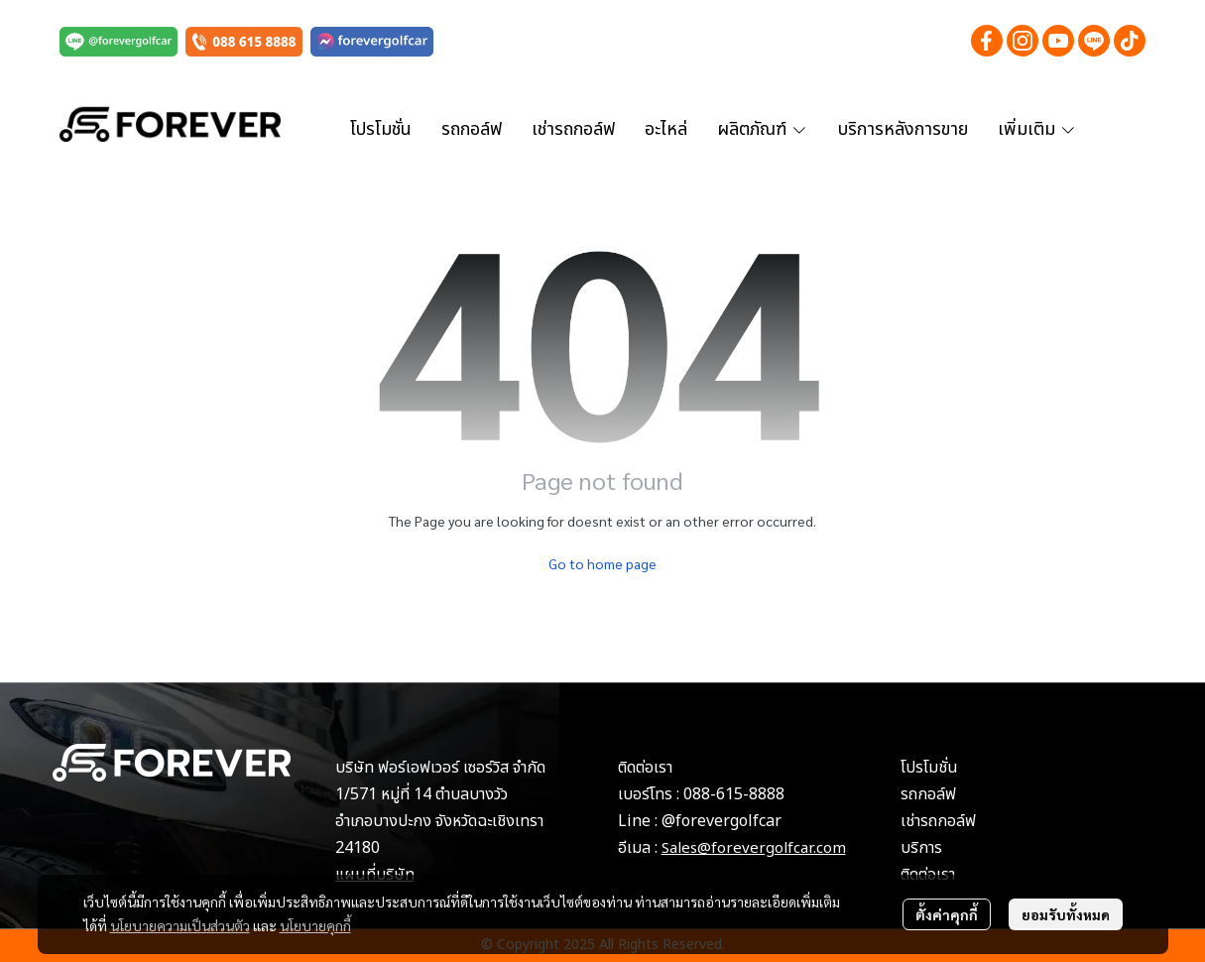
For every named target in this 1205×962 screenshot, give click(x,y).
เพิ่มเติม (1037, 129)
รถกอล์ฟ (928, 794)
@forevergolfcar (722, 821)
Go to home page (602, 563)
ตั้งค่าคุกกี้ (946, 914)
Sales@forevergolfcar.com (754, 848)
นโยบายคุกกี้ (315, 925)
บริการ (921, 848)
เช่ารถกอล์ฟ (938, 821)
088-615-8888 (733, 794)
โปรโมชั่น (929, 768)
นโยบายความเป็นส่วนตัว (180, 925)
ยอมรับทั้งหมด (1066, 914)
